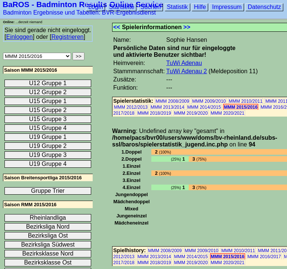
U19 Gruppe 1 (48, 137)
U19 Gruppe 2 (48, 146)
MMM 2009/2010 (209, 101)
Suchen (151, 7)
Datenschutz (264, 7)
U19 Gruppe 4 (48, 164)
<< (116, 27)
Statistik (177, 7)
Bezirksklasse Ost (47, 262)
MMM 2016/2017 (264, 256)
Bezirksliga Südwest (47, 244)
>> (187, 27)
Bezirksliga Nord (48, 226)
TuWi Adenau (184, 63)
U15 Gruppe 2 (48, 110)
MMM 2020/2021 (227, 113)
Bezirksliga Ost (48, 235)
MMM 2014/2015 (204, 107)
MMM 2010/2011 (245, 101)
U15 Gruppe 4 (48, 128)
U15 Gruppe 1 (48, 101)
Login (95, 7)
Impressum (226, 7)
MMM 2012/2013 (131, 107)
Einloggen (19, 37)
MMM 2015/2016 (240, 107)
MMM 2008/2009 (172, 101)
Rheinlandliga (48, 217)
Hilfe (200, 7)
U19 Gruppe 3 (48, 155)
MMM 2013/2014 (167, 107)
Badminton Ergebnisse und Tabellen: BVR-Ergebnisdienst (79, 12)
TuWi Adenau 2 (186, 71)
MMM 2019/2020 (191, 113)
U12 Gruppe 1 (48, 83)
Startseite (122, 7)
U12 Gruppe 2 (48, 92)
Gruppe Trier (48, 191)
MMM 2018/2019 (154, 113)
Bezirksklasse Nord (48, 253)
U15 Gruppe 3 (48, 119)
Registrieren (67, 37)
